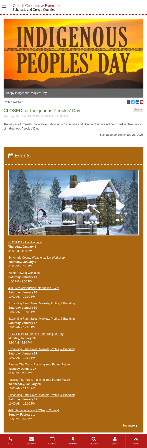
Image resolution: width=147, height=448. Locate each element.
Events (17, 101)
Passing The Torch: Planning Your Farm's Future (39, 364)
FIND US (73, 441)
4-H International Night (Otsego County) (33, 410)
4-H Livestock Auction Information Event (33, 288)
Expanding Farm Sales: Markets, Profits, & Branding (41, 303)
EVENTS (52, 441)
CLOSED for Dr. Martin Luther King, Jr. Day (36, 334)
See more (128, 425)
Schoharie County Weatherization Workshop (36, 257)
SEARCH (94, 441)
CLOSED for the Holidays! (25, 242)
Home (7, 101)
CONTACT (31, 441)
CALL (10, 441)
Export (138, 109)
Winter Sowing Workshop (24, 273)
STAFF (115, 441)
